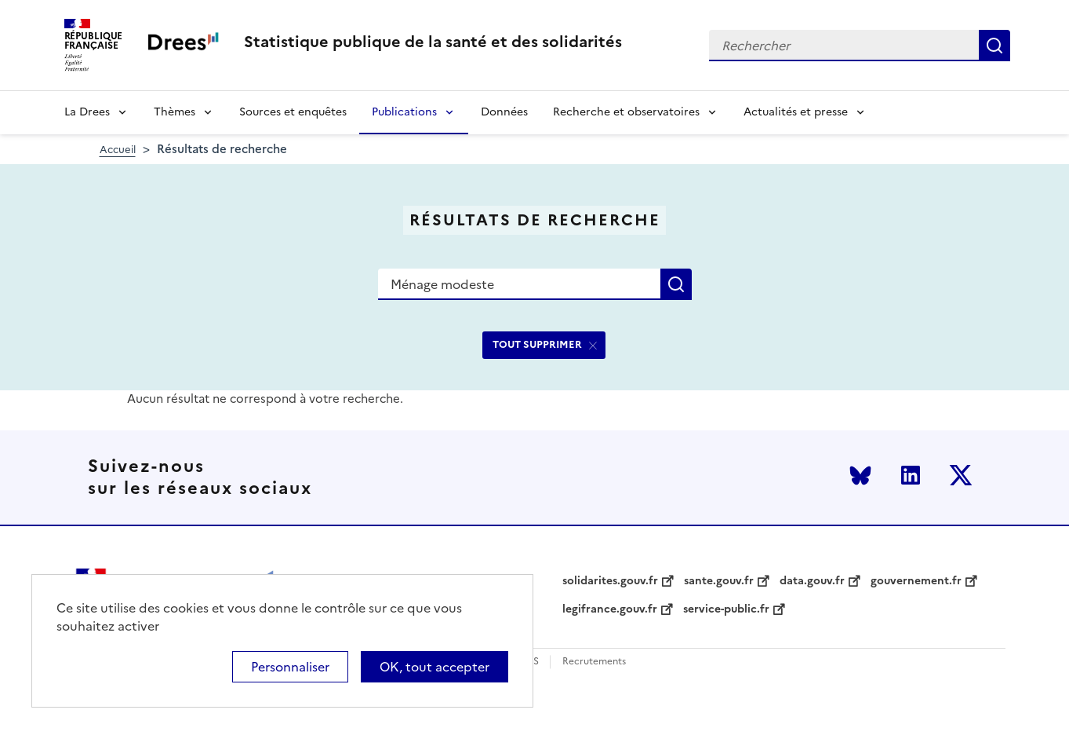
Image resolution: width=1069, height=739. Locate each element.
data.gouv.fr (812, 581)
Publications (404, 112)
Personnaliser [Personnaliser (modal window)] (290, 666)
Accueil (118, 149)
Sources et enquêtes (293, 112)
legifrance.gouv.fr (609, 609)
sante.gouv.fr (719, 581)
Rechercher (994, 45)
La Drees (87, 112)
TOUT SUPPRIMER (537, 344)
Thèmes (174, 112)
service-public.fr (726, 609)
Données (504, 112)
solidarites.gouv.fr (610, 581)
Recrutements (594, 661)
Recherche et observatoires (626, 112)
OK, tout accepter (434, 666)
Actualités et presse (796, 112)
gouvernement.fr (916, 581)
